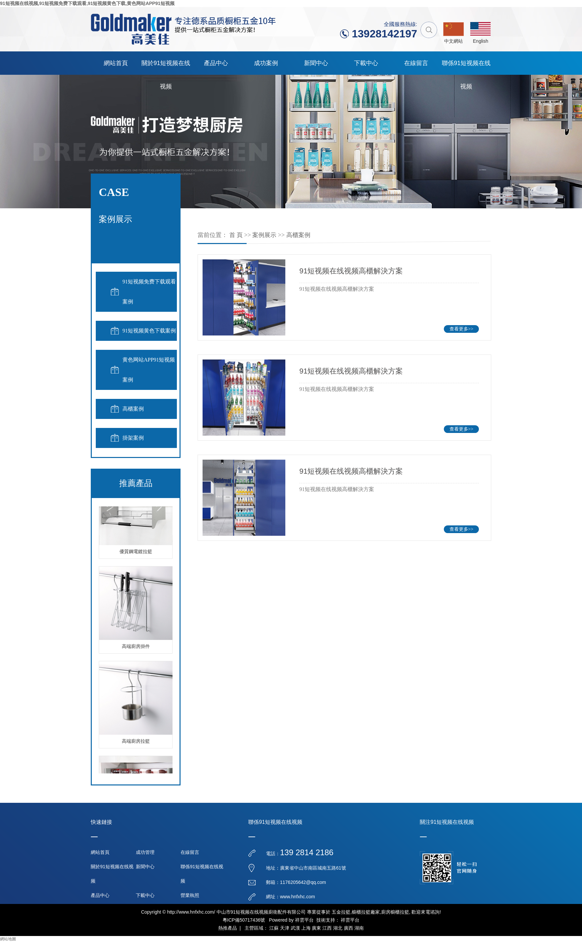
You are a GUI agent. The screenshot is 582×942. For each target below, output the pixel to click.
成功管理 (145, 852)
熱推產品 (227, 928)
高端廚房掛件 (136, 647)
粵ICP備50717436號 (244, 920)
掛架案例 (133, 438)
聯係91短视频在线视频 (466, 67)
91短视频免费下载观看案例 (149, 291)
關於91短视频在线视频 (165, 67)
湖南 (359, 928)
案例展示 (264, 235)
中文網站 (453, 41)
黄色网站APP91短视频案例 (148, 370)
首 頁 (236, 235)
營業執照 (190, 895)
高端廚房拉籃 (136, 742)
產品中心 (216, 63)
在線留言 (416, 63)
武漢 (295, 928)
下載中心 (366, 63)
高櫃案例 (133, 409)
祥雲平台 (304, 920)
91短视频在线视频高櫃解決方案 (351, 271)
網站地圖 (8, 939)
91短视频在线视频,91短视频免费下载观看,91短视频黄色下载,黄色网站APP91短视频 (87, 3)
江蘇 (274, 928)
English (480, 41)
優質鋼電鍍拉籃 (135, 552)
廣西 (348, 928)
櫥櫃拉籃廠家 (366, 912)
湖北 (337, 928)
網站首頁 (116, 63)
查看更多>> (462, 328)
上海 (306, 928)
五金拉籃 (341, 912)
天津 (284, 928)
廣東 (316, 928)
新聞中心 (316, 63)
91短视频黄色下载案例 (149, 330)
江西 (327, 928)
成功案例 (266, 63)
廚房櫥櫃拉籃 (395, 912)
